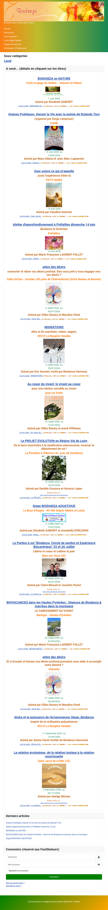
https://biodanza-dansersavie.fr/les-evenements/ (54, 495)
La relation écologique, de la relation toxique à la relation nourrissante (54, 754)
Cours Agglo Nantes (12, 40)
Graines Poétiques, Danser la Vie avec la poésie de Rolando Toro (54, 114)
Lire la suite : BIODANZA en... (31, 106)
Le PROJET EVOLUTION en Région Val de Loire (54, 441)
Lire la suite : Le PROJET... (31, 497)
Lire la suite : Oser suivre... (31, 216)
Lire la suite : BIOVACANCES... (31, 649)
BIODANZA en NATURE (54, 78)
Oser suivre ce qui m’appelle (54, 171)
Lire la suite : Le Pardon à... (31, 594)
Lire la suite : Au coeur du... (31, 432)
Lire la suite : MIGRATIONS (31, 376)
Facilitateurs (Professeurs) (15, 48)
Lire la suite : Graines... (31, 163)
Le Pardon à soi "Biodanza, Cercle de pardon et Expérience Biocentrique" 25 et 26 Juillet (54, 545)
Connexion (54, 877)
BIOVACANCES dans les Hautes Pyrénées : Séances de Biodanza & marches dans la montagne (54, 604)
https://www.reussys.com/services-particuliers (54, 803)
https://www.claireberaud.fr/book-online (54, 592)
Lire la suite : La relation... (31, 805)
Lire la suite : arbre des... (31, 319)
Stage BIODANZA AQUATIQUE (54, 506)
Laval (7, 61)
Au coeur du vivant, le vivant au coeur (54, 384)
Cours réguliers (10, 36)
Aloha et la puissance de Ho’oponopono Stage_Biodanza (54, 717)
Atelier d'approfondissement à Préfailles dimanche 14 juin (54, 224)
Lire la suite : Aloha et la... (31, 744)
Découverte (9, 32)
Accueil (7, 29)
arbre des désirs (54, 267)
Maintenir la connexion (18, 871)
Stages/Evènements (12, 44)
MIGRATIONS (54, 327)
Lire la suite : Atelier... (31, 259)
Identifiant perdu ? (14, 886)
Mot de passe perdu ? (15, 883)
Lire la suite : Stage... (31, 535)
